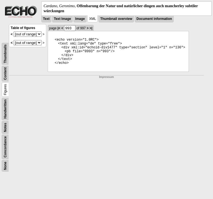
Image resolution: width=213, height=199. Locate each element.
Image (80, 19)
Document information (154, 19)
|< (58, 28)
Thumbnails (5, 53)
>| (91, 28)
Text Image (62, 19)
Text (46, 19)
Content (5, 73)
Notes (5, 127)
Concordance (5, 147)
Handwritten (5, 109)
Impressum (106, 76)
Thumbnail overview (116, 19)
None (5, 166)
